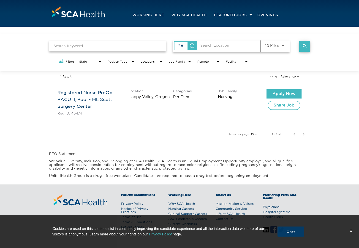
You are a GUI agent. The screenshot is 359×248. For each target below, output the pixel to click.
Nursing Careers (181, 209)
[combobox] (107, 46)
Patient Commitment (138, 195)
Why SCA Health (189, 15)
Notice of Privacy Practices (134, 210)
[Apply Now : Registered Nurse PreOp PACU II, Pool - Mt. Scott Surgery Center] (284, 94)
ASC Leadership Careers (187, 219)
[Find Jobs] (304, 46)
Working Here (148, 15)
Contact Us (225, 219)
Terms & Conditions (136, 222)
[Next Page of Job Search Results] (303, 134)
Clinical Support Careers (187, 214)
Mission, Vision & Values (235, 203)
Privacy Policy (132, 203)
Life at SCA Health (230, 214)
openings (267, 15)
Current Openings (182, 224)
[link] (179, 102)
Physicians (271, 207)
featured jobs (230, 15)
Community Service (231, 209)
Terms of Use (131, 217)
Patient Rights (132, 227)
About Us (223, 195)
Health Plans (273, 217)
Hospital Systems (276, 212)
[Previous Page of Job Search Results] (294, 134)
